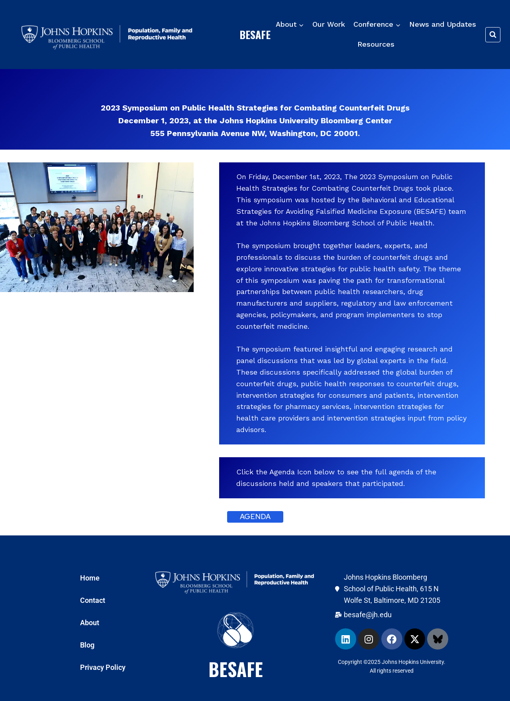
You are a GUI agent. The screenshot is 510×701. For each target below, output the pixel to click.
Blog (87, 645)
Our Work (328, 24)
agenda (255, 516)
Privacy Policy (103, 667)
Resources (375, 44)
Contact (92, 600)
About (89, 622)
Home (90, 578)
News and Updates (442, 24)
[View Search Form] (492, 34)
